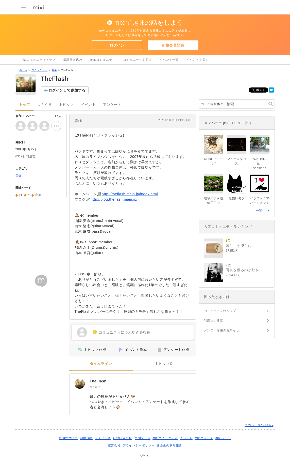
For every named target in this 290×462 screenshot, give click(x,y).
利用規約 (86, 438)
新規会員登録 (173, 45)
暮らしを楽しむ (239, 246)
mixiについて (68, 438)
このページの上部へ (259, 425)
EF (21, 195)
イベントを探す (197, 60)
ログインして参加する (67, 90)
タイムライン (101, 364)
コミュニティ (39, 70)
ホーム (23, 70)
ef (29, 195)
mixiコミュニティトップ (38, 60)
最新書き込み (72, 60)
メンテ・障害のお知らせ (221, 330)
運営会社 (114, 445)
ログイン (117, 45)
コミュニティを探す (137, 60)
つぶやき (44, 105)
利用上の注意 (213, 320)
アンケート (112, 105)
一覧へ (261, 210)
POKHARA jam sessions (260, 163)
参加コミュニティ (102, 60)
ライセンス (103, 438)
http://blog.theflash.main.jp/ (114, 199)
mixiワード (223, 438)
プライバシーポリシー (139, 445)
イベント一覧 (169, 60)
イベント (88, 105)
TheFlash (98, 381)
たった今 (95, 386)
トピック (66, 105)
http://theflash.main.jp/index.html (130, 194)
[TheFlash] (80, 384)
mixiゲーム (143, 438)
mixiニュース (204, 438)
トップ (24, 105)
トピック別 (164, 364)
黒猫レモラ (237, 198)
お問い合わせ (122, 438)
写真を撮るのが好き (242, 270)
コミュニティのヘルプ (220, 311)
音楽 (54, 70)
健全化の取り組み (169, 445)
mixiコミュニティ (165, 438)
